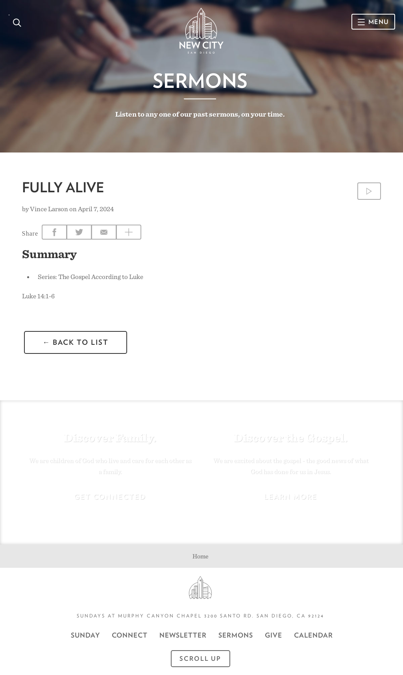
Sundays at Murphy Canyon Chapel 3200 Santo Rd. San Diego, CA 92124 (200, 616)
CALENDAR (313, 635)
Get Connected (110, 497)
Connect (130, 635)
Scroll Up (200, 658)
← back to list (76, 342)
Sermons (200, 81)
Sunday (85, 635)
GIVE (273, 635)
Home (200, 556)
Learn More (290, 497)
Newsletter (183, 635)
